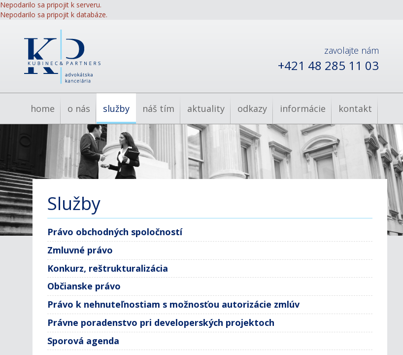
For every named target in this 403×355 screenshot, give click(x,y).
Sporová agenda (83, 341)
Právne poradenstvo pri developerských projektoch (160, 322)
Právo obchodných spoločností (114, 232)
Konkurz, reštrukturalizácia (107, 268)
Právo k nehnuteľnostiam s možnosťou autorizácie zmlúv (173, 304)
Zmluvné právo (80, 250)
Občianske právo (84, 286)
